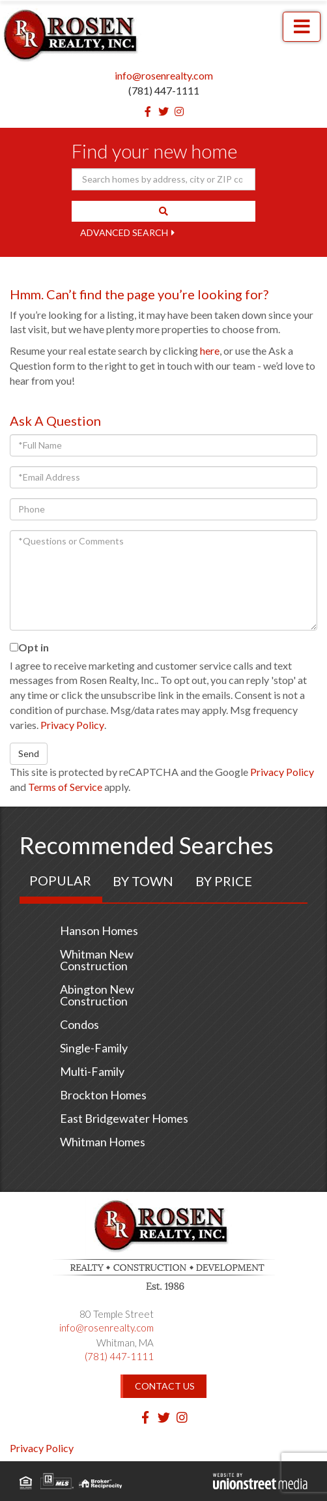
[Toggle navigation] (301, 27)
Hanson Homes (99, 930)
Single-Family (94, 1048)
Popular (60, 880)
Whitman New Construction (97, 960)
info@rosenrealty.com (164, 75)
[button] (163, 211)
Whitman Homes (102, 1142)
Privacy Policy (72, 725)
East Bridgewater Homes (124, 1118)
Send (28, 753)
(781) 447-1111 (163, 90)
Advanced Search (124, 232)
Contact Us (165, 1385)
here (210, 350)
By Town (143, 881)
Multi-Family (92, 1071)
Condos (79, 1024)
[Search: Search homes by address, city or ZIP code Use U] (163, 179)
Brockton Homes (103, 1095)
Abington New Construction (97, 995)
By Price (223, 881)
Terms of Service (65, 786)
